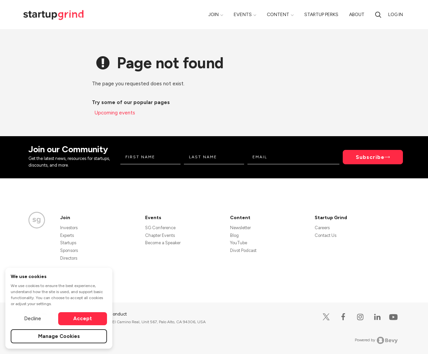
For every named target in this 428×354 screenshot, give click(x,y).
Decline (32, 319)
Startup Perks (321, 14)
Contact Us (325, 235)
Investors (69, 227)
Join (213, 14)
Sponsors (69, 250)
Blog (234, 235)
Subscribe (370, 157)
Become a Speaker (163, 242)
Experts (67, 235)
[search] (378, 14)
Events (243, 14)
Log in (395, 14)
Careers (322, 227)
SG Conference (160, 227)
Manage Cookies (59, 336)
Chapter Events (160, 235)
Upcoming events (115, 113)
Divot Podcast (243, 250)
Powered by (376, 340)
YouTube (238, 242)
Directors (68, 258)
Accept (82, 319)
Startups (68, 242)
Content (278, 14)
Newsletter (240, 227)
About (356, 14)
